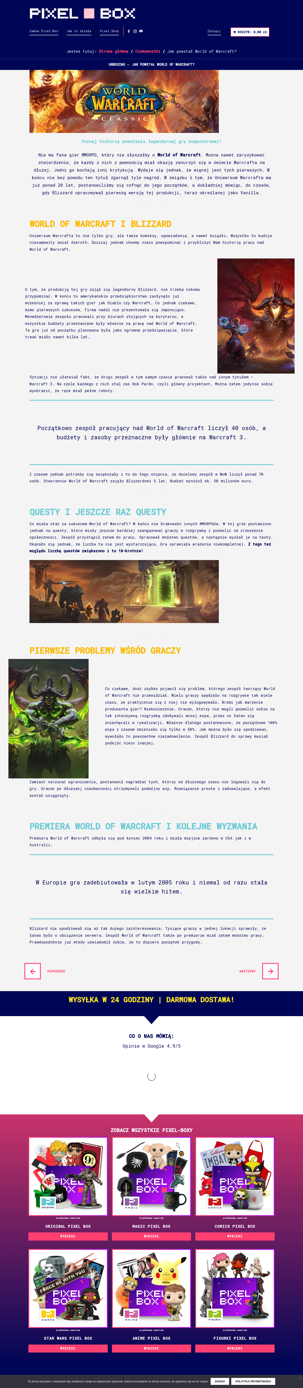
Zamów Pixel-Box (43, 31)
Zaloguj (214, 31)
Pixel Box (151, 13)
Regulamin (38, 1332)
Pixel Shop (109, 31)
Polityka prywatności (50, 1339)
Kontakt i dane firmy (111, 1332)
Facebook (98, 1351)
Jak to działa (79, 31)
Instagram (99, 1357)
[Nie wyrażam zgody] (300, 1378)
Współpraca (100, 1339)
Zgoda (220, 1381)
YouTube (97, 1363)
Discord (97, 1369)
